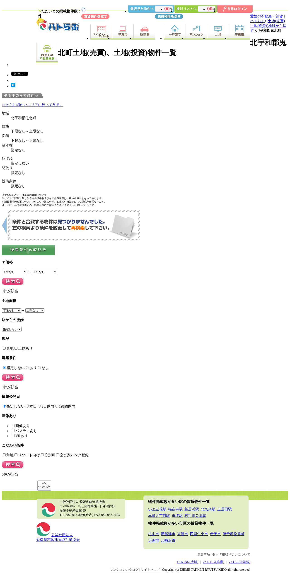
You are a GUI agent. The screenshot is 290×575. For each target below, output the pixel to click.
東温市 (182, 534)
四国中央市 (199, 534)
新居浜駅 (191, 509)
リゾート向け (27, 455)
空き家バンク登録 (72, 455)
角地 (8, 455)
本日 (31, 406)
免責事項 (203, 554)
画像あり (21, 426)
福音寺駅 (175, 509)
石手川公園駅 (195, 516)
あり (31, 368)
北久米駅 (208, 509)
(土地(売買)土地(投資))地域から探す (268, 25)
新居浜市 (168, 534)
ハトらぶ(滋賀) (239, 562)
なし (43, 368)
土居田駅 (224, 509)
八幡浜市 (168, 540)
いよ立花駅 (157, 509)
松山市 (153, 534)
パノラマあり (24, 431)
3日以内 (46, 406)
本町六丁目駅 (159, 516)
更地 (8, 348)
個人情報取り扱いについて (231, 554)
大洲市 (153, 540)
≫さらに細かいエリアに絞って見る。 (32, 105)
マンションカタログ (124, 569)
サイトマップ (150, 569)
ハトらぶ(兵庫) (214, 562)
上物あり (23, 348)
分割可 (48, 455)
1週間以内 (65, 406)
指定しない (14, 368)
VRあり (20, 436)
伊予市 (215, 534)
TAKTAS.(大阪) (187, 562)
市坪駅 (177, 516)
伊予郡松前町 (233, 534)
